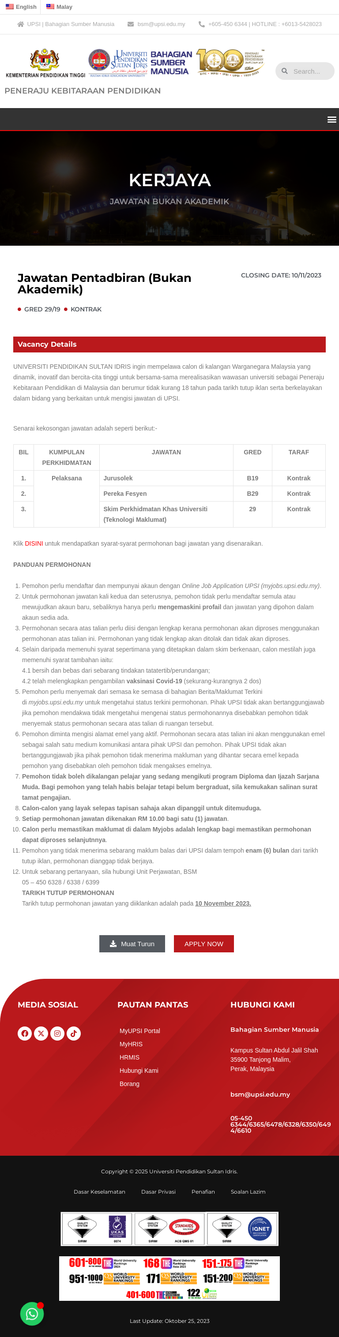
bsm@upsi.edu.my (260, 1094)
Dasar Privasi (158, 1191)
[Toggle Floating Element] (31, 1313)
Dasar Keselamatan (99, 1191)
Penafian (203, 1191)
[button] (331, 119)
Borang (129, 1083)
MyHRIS (131, 1044)
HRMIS (129, 1057)
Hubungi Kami (139, 1070)
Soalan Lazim (248, 1191)
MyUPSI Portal (140, 1030)
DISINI (34, 543)
